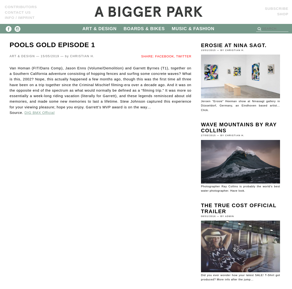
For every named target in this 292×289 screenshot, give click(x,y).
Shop (282, 14)
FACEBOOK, (165, 56)
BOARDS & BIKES (144, 28)
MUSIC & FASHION (193, 28)
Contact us (18, 12)
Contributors (21, 7)
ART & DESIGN (99, 28)
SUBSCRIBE (276, 8)
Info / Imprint (20, 18)
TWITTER (183, 56)
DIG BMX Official (39, 113)
